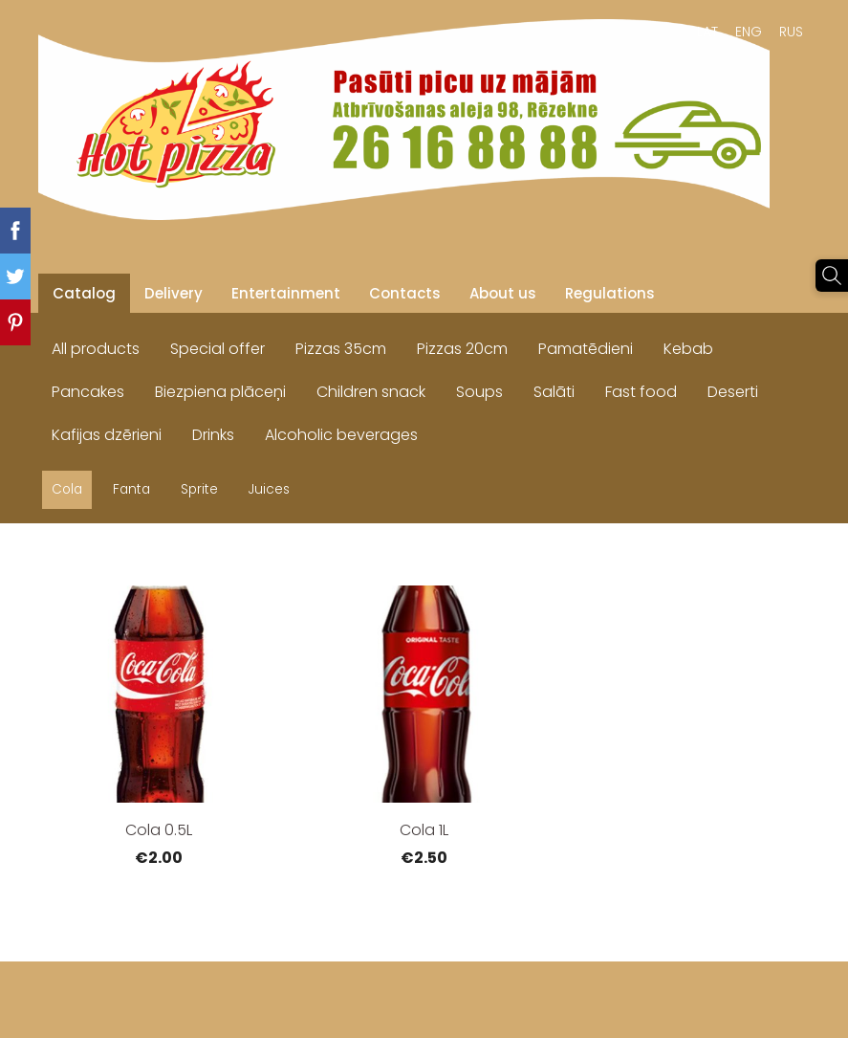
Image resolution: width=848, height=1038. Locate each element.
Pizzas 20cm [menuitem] (462, 349)
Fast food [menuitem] (641, 392)
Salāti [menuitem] (554, 392)
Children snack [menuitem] (370, 392)
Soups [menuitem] (479, 392)
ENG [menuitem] (748, 31)
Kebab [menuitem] (688, 349)
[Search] (831, 275)
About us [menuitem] (502, 293)
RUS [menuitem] (791, 31)
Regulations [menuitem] (610, 293)
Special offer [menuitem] (217, 349)
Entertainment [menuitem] (285, 293)
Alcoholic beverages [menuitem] (341, 435)
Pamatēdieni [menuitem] (585, 349)
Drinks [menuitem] (213, 435)
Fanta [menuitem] (131, 489)
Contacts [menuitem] (405, 293)
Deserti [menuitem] (732, 392)
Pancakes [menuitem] (88, 392)
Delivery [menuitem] (173, 293)
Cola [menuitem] (67, 489)
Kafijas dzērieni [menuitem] (107, 435)
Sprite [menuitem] (199, 489)
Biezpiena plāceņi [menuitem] (220, 392)
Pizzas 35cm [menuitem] (340, 349)
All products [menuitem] (96, 349)
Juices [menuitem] (269, 489)
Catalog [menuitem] (84, 293)
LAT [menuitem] (707, 31)
